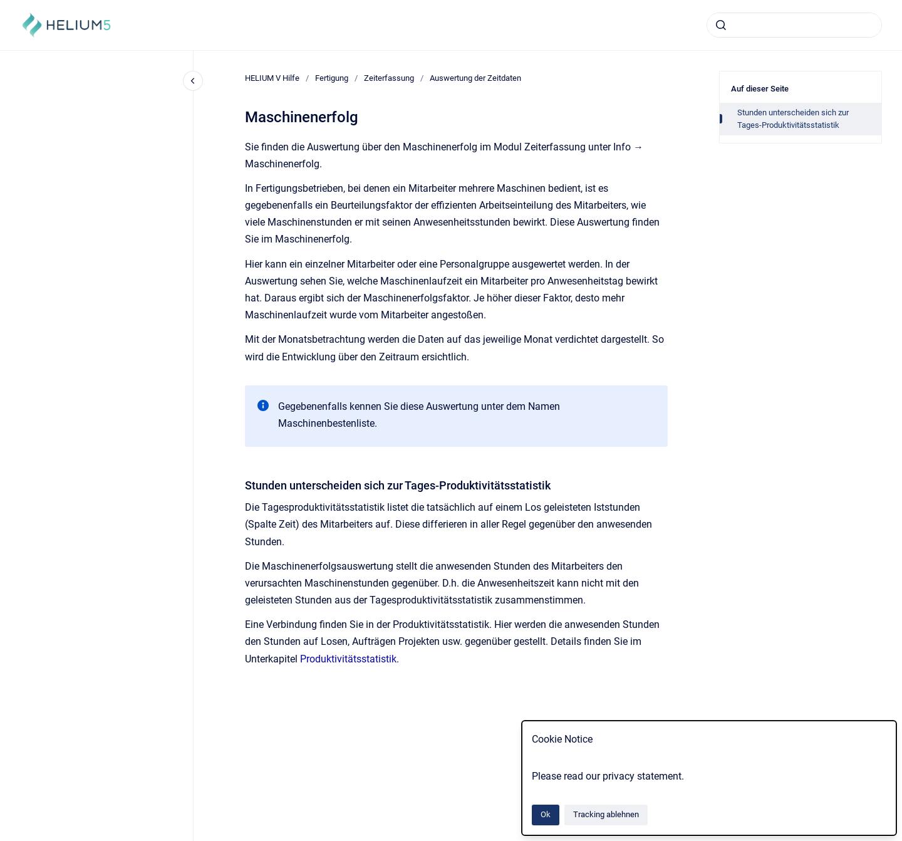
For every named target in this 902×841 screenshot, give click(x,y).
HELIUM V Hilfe (272, 78)
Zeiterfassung (389, 78)
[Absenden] (721, 25)
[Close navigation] (193, 81)
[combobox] (794, 25)
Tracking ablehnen (606, 814)
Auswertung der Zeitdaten (475, 78)
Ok (546, 814)
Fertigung (331, 78)
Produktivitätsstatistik (348, 659)
